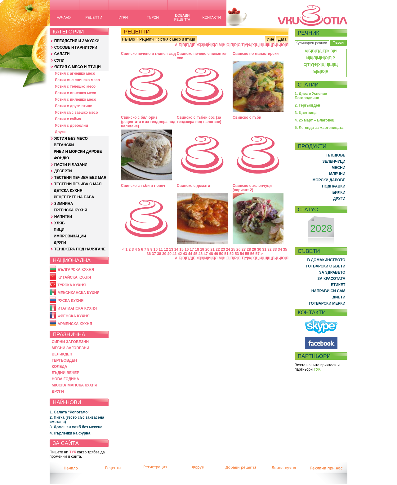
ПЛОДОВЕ (336, 155)
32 (269, 249)
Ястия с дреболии (71, 125)
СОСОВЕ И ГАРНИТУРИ (75, 47)
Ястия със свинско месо (77, 80)
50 (221, 254)
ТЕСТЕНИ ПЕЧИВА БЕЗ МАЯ (80, 177)
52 (232, 254)
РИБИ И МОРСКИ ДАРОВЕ (78, 151)
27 (244, 249)
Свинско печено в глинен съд (148, 53)
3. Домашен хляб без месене (76, 427)
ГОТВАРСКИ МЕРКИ (327, 303)
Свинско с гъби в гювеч (143, 185)
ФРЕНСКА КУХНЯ (73, 316)
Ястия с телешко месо (75, 86)
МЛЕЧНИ (337, 174)
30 (259, 249)
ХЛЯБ (59, 223)
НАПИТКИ (63, 216)
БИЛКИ (339, 192)
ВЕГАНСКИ (64, 145)
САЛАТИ (62, 54)
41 (174, 254)
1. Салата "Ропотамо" (69, 412)
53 (237, 254)
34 (280, 249)
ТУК (72, 452)
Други (60, 132)
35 (285, 249)
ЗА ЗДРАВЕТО (332, 272)
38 (159, 254)
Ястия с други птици (73, 106)
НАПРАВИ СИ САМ (328, 291)
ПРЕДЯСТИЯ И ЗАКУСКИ (77, 41)
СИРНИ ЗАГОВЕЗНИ (70, 342)
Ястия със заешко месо (76, 112)
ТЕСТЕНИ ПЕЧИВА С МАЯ (78, 184)
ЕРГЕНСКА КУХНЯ (70, 210)
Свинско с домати (193, 185)
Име (270, 39)
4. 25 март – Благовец (314, 120)
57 (258, 254)
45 (195, 254)
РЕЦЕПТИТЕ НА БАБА (74, 197)
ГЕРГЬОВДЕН (64, 360)
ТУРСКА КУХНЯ (71, 285)
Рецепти (146, 39)
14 (176, 249)
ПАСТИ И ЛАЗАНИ (70, 164)
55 (247, 254)
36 (149, 254)
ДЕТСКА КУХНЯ (68, 190)
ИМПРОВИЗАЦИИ (70, 236)
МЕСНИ (338, 167)
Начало (128, 39)
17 (192, 249)
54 (242, 254)
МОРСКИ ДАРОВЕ (328, 180)
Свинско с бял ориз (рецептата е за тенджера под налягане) (148, 121)
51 (226, 254)
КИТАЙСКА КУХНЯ (74, 277)
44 (190, 254)
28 (249, 249)
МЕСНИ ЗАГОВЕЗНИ (70, 348)
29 (254, 249)
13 (171, 249)
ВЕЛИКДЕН (62, 354)
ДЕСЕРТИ (63, 171)
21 (213, 249)
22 (218, 249)
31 (264, 249)
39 (164, 254)
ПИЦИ (59, 229)
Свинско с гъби (247, 117)
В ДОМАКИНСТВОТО (326, 260)
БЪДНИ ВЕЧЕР (65, 373)
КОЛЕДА (59, 366)
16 (187, 249)
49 (216, 254)
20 (207, 249)
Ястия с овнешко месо (75, 93)
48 (211, 254)
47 (206, 254)
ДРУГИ (60, 242)
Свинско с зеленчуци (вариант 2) (252, 187)
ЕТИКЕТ (338, 285)
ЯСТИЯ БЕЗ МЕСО (71, 138)
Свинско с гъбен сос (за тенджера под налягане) (199, 119)
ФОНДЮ (61, 158)
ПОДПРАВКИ (333, 186)
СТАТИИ (308, 85)
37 (154, 254)
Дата (282, 39)
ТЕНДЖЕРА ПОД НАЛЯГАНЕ (80, 249)
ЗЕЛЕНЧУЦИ (333, 161)
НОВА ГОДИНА (65, 379)
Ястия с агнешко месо (75, 73)
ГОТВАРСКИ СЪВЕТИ (325, 266)
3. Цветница (306, 113)
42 (180, 254)
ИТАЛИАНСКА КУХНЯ (77, 308)
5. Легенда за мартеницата (319, 128)
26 (238, 249)
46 (200, 254)
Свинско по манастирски (256, 53)
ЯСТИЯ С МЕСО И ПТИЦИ (77, 67)
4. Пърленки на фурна (70, 433)
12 (166, 249)
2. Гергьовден (307, 105)
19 (202, 249)
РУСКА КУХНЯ (70, 300)
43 (185, 254)
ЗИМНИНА (63, 203)
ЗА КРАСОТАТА (332, 278)
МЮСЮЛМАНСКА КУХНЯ (74, 385)
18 (197, 249)
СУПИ (59, 60)
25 (233, 249)
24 (228, 249)
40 (169, 254)
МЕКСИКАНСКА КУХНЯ (78, 293)
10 (156, 249)
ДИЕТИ (338, 297)
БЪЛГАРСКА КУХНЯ (75, 269)
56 (252, 254)
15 (181, 249)
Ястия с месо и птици (176, 39)
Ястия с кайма (68, 119)
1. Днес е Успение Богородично (311, 95)
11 (161, 249)
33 (275, 249)
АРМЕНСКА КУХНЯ (74, 324)
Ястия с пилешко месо (75, 99)
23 (223, 249)
